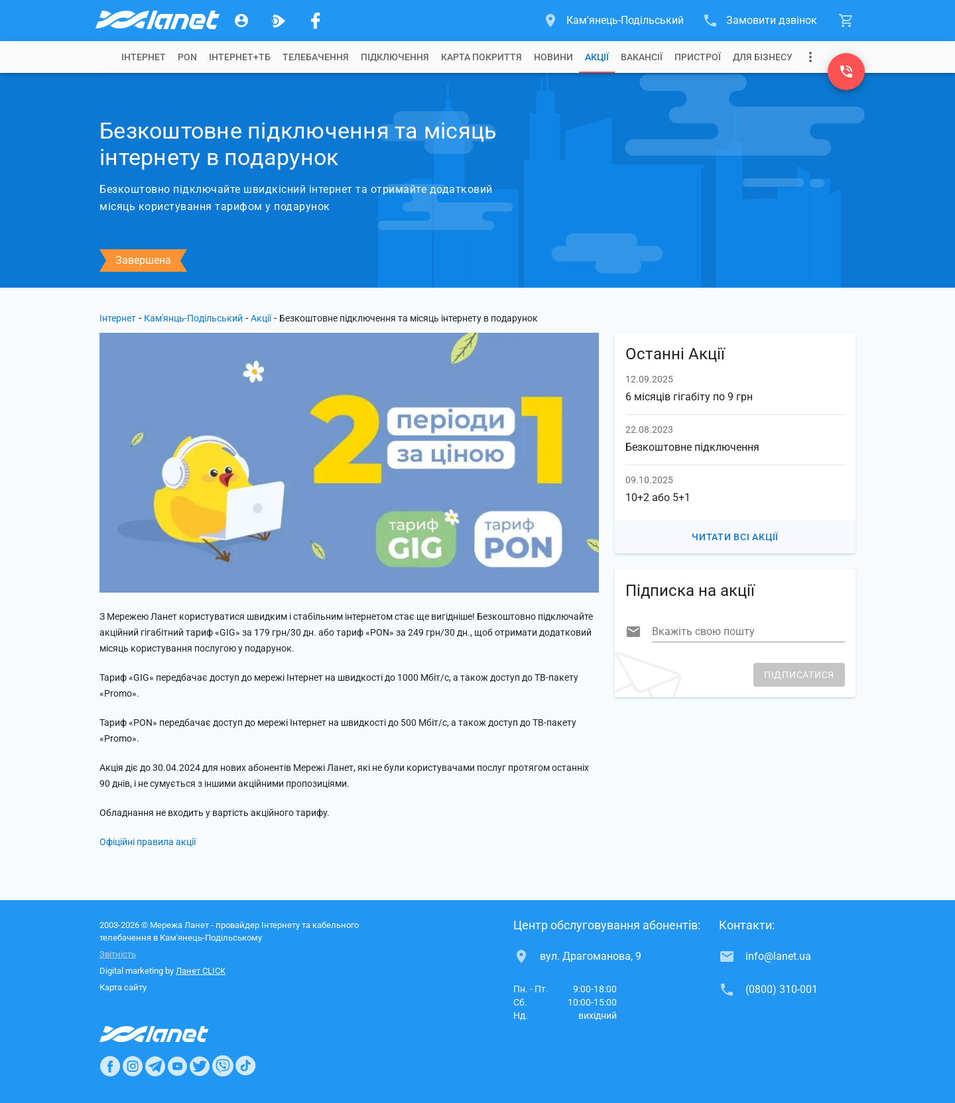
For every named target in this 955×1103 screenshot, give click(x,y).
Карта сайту (123, 987)
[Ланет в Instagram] (132, 1065)
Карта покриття (481, 57)
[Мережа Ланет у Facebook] (315, 20)
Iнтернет (143, 57)
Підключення (395, 57)
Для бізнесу (763, 57)
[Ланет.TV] (278, 20)
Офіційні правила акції (147, 842)
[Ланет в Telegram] (155, 1065)
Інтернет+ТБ (240, 57)
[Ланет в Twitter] (199, 1065)
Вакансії (642, 57)
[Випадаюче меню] (810, 57)
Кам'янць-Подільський (193, 318)
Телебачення (316, 57)
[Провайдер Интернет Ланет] (169, 1034)
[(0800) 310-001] (846, 71)
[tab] (143, 57)
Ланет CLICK (200, 971)
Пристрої (697, 57)
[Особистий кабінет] (241, 20)
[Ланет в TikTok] (245, 1065)
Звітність (117, 954)
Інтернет (117, 318)
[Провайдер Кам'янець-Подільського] (156, 20)
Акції (597, 57)
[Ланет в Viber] (222, 1065)
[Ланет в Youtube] (177, 1065)
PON (187, 57)
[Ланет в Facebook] (110, 1065)
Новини (553, 57)
